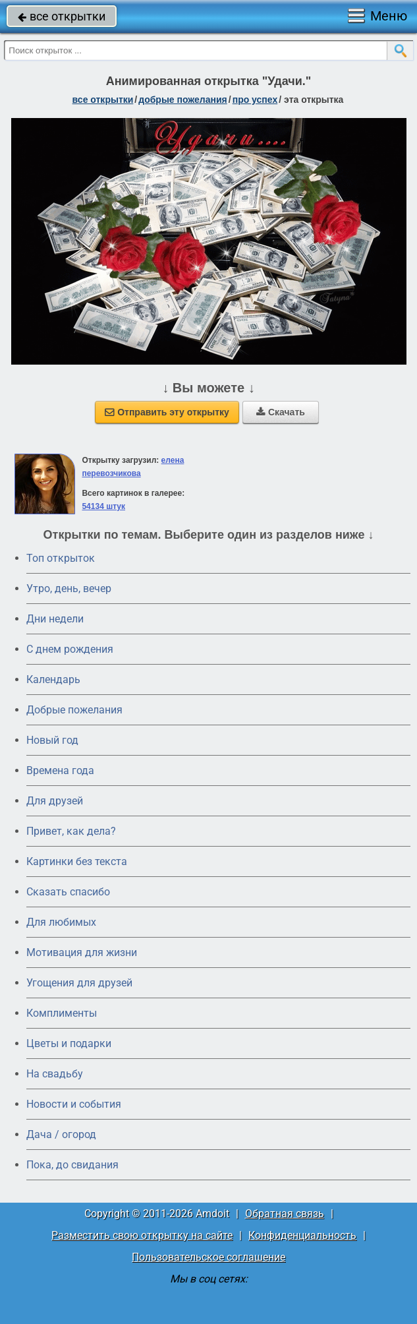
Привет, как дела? (71, 831)
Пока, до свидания (72, 1164)
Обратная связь (284, 1213)
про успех (255, 99)
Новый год (52, 740)
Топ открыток (60, 558)
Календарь (53, 679)
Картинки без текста (76, 861)
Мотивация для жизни (81, 952)
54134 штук (103, 506)
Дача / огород (61, 1134)
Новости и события (73, 1104)
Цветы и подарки (68, 1043)
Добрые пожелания (74, 710)
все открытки (61, 16)
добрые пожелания (182, 99)
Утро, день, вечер (68, 588)
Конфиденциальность (302, 1235)
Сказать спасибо (68, 892)
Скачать (280, 412)
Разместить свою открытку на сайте (142, 1235)
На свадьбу (54, 1074)
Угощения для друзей (79, 983)
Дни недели (55, 619)
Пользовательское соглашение (208, 1257)
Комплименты (61, 1013)
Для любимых (61, 922)
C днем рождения (69, 649)
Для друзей (54, 801)
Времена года (60, 770)
